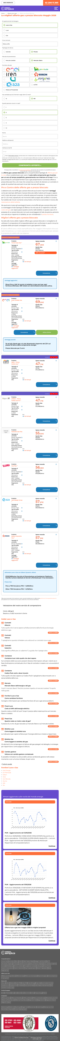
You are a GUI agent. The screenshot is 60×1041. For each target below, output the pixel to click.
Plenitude (43, 69)
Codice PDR (24, 983)
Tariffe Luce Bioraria (27, 997)
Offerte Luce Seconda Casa (39, 997)
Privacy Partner (47, 966)
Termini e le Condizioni (25, 169)
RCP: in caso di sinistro (12, 1029)
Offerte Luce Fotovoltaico (16, 997)
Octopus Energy (38, 992)
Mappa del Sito (5, 970)
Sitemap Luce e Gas (48, 1007)
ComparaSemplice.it (5, 958)
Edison (43, 74)
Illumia (5, 781)
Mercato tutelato (10, 60)
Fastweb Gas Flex (16, 431)
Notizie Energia (5, 1007)
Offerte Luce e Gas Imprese (31, 975)
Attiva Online (47, 332)
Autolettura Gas (13, 985)
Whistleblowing (9, 966)
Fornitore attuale (7, 65)
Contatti (3, 966)
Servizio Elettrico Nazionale (8, 1009)
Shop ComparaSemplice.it (30, 968)
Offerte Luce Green (6, 997)
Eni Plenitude (7, 772)
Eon (16, 992)
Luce (7, 30)
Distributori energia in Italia (8, 987)
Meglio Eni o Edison (6, 1002)
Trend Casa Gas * (16, 243)
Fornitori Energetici (5, 990)
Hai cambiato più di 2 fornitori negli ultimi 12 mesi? (16, 94)
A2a (15, 84)
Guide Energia (40, 1007)
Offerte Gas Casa (20, 975)
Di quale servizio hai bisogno (10, 21)
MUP (37, 1028)
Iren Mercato (6, 779)
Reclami (50, 1028)
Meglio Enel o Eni (41, 1000)
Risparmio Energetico (42, 975)
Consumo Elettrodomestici (20, 1009)
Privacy (25, 966)
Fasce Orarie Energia (29, 985)
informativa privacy (13, 155)
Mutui (16, 961)
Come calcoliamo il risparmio (50, 963)
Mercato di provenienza (8, 56)
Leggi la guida (53, 632)
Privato (36, 51)
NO (34, 98)
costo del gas (5, 210)
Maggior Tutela (25, 1007)
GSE (51, 985)
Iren (15, 74)
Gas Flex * (14, 466)
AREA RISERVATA (8, 2)
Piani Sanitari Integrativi (7, 963)
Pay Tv (48, 961)
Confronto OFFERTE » (30, 165)
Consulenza (50, 273)
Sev (4, 785)
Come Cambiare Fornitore (47, 983)
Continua (52, 846)
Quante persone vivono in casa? (11, 103)
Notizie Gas (11, 1007)
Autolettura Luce (5, 985)
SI (6, 98)
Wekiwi (44, 992)
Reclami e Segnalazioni (42, 968)
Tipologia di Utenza (7, 47)
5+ (6, 128)
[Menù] (56, 8)
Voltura (7, 983)
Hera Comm (27, 992)
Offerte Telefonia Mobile (28, 961)
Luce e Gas (9, 25)
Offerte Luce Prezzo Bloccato (8, 1000)
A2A (4, 783)
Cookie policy (40, 966)
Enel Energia (6, 770)
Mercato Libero (38, 60)
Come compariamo (52, 975)
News (49, 968)
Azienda (8, 51)
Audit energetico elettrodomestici (42, 985)
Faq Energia (18, 1007)
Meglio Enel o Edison (50, 1000)
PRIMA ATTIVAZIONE (12, 90)
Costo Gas (38, 983)
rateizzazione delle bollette (10, 202)
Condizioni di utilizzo (43, 1028)
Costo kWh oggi (31, 983)
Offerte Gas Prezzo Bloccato (21, 1000)
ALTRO (35, 84)
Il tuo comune (6, 40)
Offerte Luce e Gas (5, 973)
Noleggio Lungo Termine (40, 961)
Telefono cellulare (7, 140)
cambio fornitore (47, 214)
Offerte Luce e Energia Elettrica (8, 975)
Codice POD (18, 983)
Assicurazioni (11, 961)
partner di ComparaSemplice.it (48, 598)
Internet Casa (5, 961)
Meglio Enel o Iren (32, 1000)
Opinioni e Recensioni (19, 968)
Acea (15, 79)
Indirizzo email (7, 148)
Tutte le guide (6, 764)
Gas (7, 35)
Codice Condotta (32, 966)
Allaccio (3, 983)
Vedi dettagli (27, 261)
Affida (54, 1032)
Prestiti (20, 961)
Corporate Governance (24, 963)
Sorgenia (43, 79)
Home (3, 13)
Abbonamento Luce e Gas (51, 997)
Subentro (12, 983)
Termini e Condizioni (18, 966)
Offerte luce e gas (12, 13)
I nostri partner (5, 978)
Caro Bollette (21, 985)
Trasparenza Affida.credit (38, 1032)
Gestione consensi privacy (7, 968)
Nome (4, 132)
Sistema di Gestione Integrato (36, 963)
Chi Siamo (15, 963)
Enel (15, 69)
